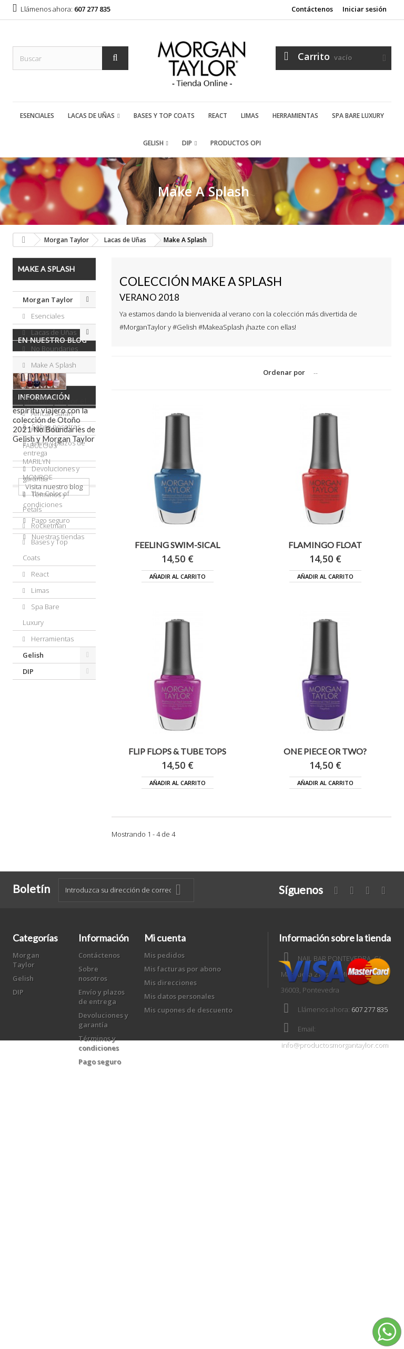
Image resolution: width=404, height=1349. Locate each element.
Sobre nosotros (55, 914)
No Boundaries (53, 348)
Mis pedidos (164, 1159)
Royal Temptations (42, 389)
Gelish (153, 142)
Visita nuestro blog (54, 853)
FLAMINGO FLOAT (325, 545)
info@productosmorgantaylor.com (334, 1248)
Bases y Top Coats (164, 115)
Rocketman (47, 525)
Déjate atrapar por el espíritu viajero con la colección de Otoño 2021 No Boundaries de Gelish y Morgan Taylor (54, 786)
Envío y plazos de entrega (101, 1200)
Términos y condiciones (44, 987)
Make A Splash (52, 365)
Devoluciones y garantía (103, 1223)
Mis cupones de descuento (188, 1213)
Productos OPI (235, 142)
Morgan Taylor (48, 299)
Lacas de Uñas (91, 115)
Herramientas (295, 115)
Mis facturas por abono (182, 1172)
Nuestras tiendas (57, 1024)
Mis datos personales (179, 1200)
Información (44, 889)
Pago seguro (50, 1008)
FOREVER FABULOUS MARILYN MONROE (41, 453)
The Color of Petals (46, 501)
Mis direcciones (170, 1186)
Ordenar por (284, 372)
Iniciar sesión (364, 9)
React (217, 115)
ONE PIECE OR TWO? (325, 751)
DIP (187, 142)
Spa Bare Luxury (358, 115)
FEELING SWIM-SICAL (177, 545)
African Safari (51, 413)
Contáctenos (312, 9)
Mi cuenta (165, 1141)
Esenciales (37, 115)
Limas (250, 115)
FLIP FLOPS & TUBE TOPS (177, 751)
